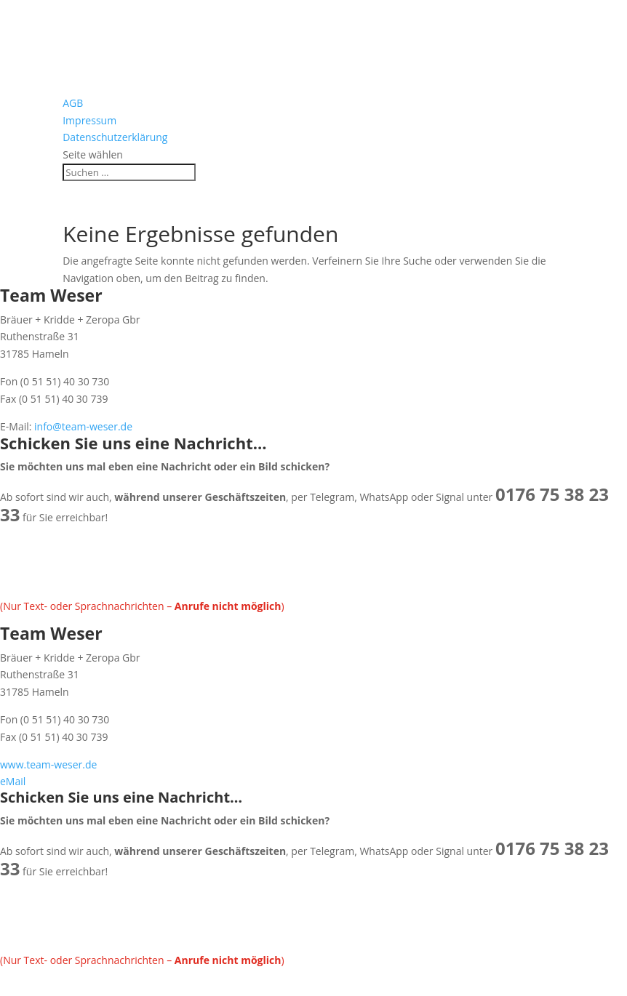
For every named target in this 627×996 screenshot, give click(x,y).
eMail (12, 781)
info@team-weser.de (81, 426)
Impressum (89, 120)
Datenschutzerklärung (115, 137)
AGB (73, 103)
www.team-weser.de (48, 764)
